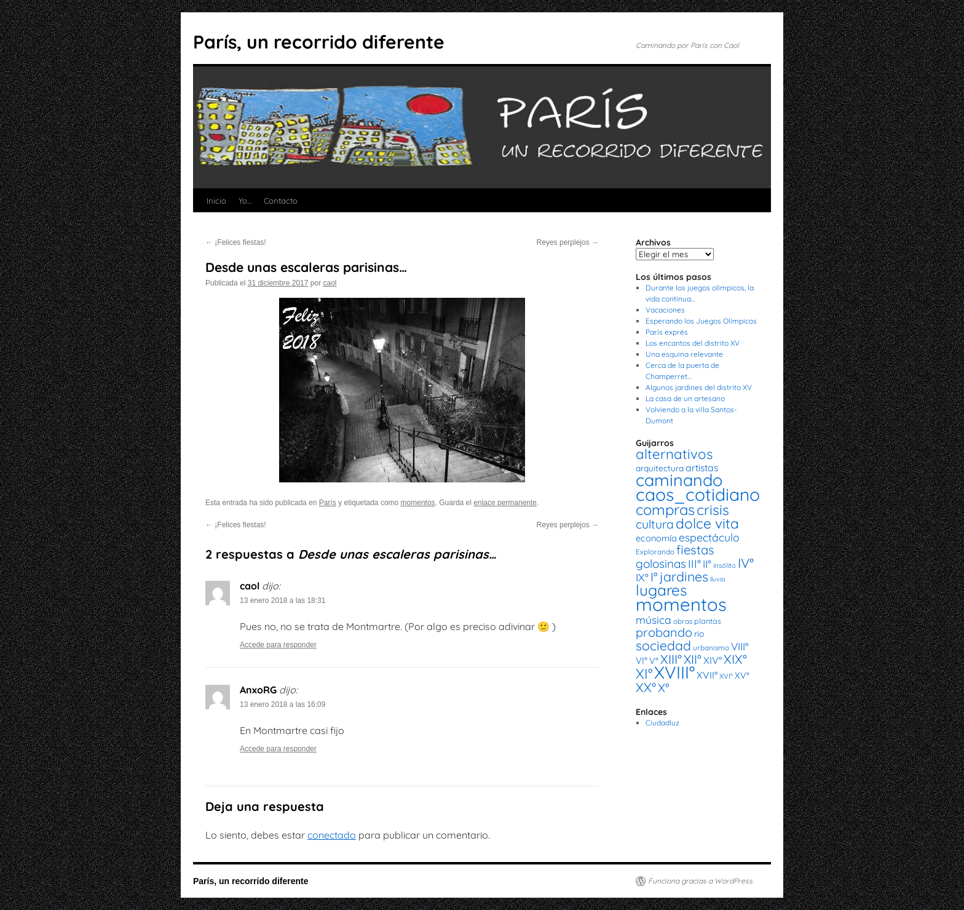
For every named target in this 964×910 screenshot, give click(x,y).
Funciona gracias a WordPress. (701, 880)
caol (330, 283)
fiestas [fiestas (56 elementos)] (695, 549)
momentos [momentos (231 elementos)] (681, 604)
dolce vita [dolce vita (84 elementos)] (707, 523)
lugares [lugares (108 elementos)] (661, 590)
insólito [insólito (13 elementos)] (724, 565)
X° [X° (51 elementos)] (664, 687)
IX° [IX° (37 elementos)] (642, 577)
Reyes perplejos (568, 242)
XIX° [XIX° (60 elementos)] (735, 659)
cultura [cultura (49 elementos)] (655, 524)
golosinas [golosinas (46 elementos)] (661, 563)
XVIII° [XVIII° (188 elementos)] (674, 672)
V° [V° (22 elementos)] (653, 660)
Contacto (281, 201)
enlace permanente (505, 502)
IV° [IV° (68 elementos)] (746, 563)
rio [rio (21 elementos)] (699, 633)
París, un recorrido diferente (318, 42)
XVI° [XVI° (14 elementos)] (726, 676)
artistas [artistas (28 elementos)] (701, 467)
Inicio (216, 201)
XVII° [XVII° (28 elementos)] (707, 675)
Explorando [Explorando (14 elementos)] (655, 551)
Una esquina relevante (684, 354)
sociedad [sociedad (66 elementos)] (663, 645)
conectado (331, 835)
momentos (418, 502)
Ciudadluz (662, 722)
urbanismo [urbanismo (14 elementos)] (711, 647)
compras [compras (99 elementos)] (665, 509)
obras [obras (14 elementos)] (682, 621)
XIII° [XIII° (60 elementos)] (671, 659)
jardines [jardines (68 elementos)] (684, 577)
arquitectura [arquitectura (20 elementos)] (660, 468)
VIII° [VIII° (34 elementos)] (740, 646)
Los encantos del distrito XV (693, 343)
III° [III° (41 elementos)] (694, 564)
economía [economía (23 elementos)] (656, 538)
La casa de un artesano (685, 398)
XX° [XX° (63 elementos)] (646, 687)
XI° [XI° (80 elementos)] (644, 673)
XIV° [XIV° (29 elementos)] (712, 660)
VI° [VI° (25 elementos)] (641, 660)
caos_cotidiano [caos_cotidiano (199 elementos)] (698, 494)
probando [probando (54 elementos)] (664, 632)
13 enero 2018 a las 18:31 (282, 600)
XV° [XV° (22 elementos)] (742, 675)
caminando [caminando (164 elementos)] (679, 479)
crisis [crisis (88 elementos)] (713, 510)
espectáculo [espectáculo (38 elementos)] (709, 537)
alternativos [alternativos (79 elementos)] (674, 454)
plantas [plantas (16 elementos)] (707, 621)
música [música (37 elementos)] (653, 619)
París (327, 502)
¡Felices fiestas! (235, 242)
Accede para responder (278, 645)
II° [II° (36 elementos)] (707, 563)
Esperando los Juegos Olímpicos (701, 320)
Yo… (245, 201)
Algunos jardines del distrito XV (699, 387)
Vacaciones (665, 309)
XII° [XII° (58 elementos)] (692, 659)
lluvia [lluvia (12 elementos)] (717, 579)
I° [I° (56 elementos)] (654, 577)
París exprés (667, 332)
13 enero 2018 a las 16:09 (282, 704)
